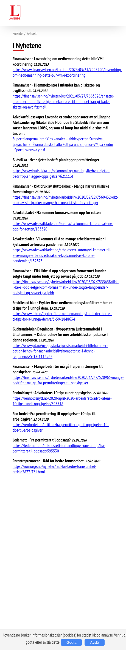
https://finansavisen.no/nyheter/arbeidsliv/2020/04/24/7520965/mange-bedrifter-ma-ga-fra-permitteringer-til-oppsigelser (68, 379)
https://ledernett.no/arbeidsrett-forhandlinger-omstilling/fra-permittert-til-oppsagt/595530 (59, 448)
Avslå (94, 642)
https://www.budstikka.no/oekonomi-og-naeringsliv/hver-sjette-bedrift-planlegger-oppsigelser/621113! (61, 173)
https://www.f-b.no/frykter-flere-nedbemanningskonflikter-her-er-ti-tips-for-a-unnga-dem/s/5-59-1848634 (62, 316)
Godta (71, 642)
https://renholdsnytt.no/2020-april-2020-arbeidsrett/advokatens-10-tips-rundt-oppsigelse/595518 (62, 400)
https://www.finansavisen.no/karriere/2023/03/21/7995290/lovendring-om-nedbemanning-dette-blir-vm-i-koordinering (67, 72)
